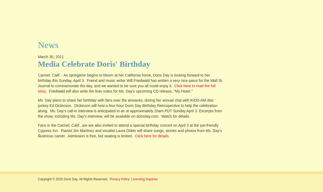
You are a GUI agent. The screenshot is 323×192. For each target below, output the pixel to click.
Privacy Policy (120, 179)
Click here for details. (152, 136)
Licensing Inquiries (144, 179)
